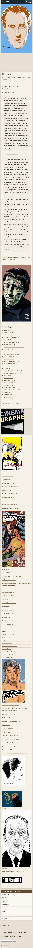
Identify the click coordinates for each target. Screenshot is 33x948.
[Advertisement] (16, 61)
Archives (4, 808)
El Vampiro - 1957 (8, 352)
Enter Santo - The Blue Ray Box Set (10, 736)
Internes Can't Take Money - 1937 (10, 705)
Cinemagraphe (5, 1)
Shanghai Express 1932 (9, 356)
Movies (10, 933)
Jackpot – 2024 (7, 392)
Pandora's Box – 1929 (9, 359)
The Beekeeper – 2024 (7, 606)
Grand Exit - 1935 (8, 330)
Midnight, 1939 (7, 368)
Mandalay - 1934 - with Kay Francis (10, 655)
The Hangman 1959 (8, 378)
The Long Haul (7, 366)
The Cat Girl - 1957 (8, 349)
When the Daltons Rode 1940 (9, 652)
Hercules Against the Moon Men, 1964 (13, 371)
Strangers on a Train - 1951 (8, 747)
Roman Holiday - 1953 (7, 658)
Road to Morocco (8, 335)
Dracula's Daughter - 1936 (10, 383)
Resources (5, 936)
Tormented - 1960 (6, 649)
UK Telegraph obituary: (12, 154)
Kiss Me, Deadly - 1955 (9, 380)
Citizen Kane (10, 708)
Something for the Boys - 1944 (11, 342)
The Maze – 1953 (6, 617)
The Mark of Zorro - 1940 (10, 345)
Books (20, 933)
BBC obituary (12, 92)
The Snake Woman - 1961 (8, 714)
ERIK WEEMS (6, 946)
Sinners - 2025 (7, 340)
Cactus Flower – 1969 (7, 614)
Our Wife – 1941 (6, 725)
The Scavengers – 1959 (9, 387)
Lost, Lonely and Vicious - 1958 (9, 640)
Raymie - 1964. (7, 375)
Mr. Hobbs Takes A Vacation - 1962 (12, 390)
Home (4, 933)
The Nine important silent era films (11, 721)
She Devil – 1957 (6, 718)
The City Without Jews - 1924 (11, 364)
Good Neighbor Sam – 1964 (9, 603)
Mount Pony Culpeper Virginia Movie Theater (13, 871)
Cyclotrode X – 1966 (8, 397)
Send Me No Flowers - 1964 (10, 373)
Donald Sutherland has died (9, 610)
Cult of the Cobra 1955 (7, 728)
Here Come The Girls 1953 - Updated (11, 739)
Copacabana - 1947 (7, 643)
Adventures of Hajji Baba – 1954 (11, 354)
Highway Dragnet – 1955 (8, 634)
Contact (19, 936)
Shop (25, 933)
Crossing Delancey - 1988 (10, 385)
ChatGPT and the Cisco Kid (8, 624)
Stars (15, 933)
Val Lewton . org (5, 925)
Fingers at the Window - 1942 (9, 646)
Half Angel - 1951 (6, 732)
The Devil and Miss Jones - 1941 (11, 337)
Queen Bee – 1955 (6, 637)
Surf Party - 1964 (8, 395)
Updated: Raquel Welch (8, 743)
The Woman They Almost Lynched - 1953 (14, 347)
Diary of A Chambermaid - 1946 (11, 361)
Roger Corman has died (8, 621)
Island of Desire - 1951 (9, 333)
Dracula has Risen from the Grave (10, 257)
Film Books (5, 868)
